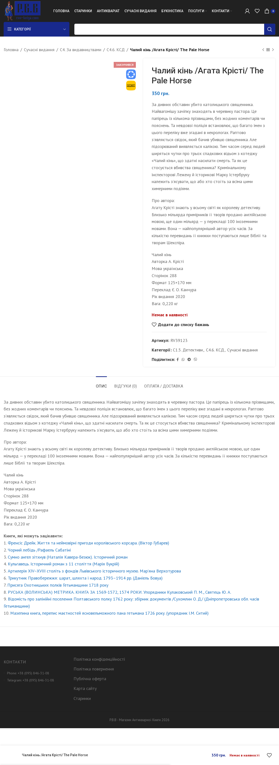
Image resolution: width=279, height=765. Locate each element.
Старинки (82, 698)
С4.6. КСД (116, 49)
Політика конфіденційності (99, 659)
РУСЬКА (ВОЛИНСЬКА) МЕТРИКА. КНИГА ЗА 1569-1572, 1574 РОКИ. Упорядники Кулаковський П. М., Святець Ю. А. (119, 592)
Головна (11, 49)
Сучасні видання (39, 49)
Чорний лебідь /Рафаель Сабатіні (39, 550)
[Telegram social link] (189, 359)
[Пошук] (174, 29)
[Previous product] (263, 49)
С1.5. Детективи (188, 350)
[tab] (101, 383)
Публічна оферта (90, 678)
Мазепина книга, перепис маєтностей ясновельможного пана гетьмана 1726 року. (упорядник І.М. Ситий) (109, 613)
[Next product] (272, 49)
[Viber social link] (195, 359)
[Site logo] (22, 10)
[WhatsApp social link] (183, 359)
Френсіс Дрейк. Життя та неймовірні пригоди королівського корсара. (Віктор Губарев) (88, 543)
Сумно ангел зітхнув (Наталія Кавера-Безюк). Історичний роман (68, 557)
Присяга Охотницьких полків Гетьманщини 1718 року (57, 585)
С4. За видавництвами (80, 49)
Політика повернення (94, 669)
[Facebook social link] (177, 359)
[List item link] (35, 673)
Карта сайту (85, 688)
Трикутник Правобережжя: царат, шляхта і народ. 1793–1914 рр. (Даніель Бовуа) (85, 578)
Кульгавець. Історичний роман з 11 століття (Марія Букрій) (63, 564)
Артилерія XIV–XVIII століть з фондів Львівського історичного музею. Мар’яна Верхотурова (94, 571)
